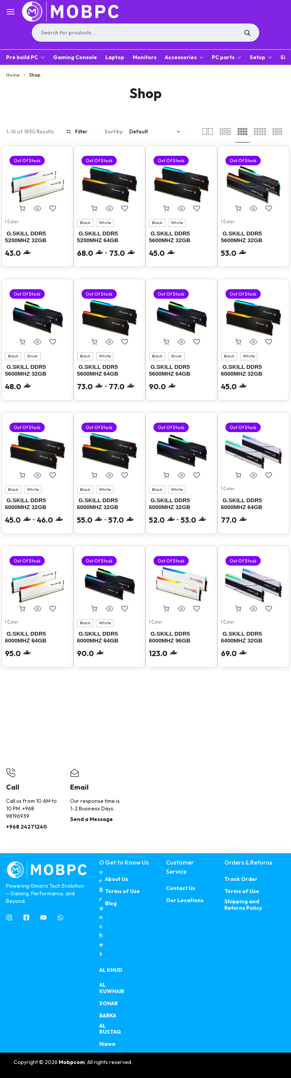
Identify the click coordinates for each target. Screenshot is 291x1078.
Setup (261, 57)
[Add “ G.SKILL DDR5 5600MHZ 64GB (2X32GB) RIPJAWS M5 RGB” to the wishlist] (124, 342)
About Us (116, 879)
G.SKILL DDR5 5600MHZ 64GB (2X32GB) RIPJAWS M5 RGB (108, 377)
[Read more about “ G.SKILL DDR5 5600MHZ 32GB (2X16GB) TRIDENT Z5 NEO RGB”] (238, 209)
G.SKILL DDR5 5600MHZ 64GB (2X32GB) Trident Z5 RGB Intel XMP (176, 377)
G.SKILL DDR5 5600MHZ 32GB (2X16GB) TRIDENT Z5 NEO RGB (251, 243)
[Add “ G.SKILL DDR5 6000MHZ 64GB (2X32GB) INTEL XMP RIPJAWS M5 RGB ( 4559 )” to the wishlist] (52, 609)
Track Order (241, 879)
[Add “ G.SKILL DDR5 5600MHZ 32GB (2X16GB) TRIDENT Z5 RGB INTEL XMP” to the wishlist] (52, 342)
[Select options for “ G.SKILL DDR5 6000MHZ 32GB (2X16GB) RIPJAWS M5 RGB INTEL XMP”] (94, 475)
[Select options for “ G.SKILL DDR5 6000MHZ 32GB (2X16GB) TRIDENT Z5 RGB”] (166, 475)
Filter (77, 131)
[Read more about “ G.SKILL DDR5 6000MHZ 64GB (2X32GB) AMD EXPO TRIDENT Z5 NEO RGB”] (238, 475)
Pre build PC (25, 57)
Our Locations (184, 900)
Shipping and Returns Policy (243, 904)
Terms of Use (122, 891)
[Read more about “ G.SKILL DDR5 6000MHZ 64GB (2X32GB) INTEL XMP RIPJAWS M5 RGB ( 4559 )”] (22, 609)
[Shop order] (156, 131)
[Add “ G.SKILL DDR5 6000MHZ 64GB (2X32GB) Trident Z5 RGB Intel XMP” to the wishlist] (124, 609)
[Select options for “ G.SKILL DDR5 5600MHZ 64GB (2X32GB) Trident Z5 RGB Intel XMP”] (166, 342)
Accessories (184, 57)
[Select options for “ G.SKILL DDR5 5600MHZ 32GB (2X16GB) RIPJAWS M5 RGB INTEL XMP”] (166, 209)
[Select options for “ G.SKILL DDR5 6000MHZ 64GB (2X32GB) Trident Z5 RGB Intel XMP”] (94, 609)
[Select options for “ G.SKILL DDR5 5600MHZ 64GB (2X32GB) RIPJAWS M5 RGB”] (94, 342)
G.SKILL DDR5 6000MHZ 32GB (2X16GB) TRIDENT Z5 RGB (179, 510)
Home (13, 75)
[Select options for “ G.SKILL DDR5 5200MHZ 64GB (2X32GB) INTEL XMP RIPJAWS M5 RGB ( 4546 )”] (94, 209)
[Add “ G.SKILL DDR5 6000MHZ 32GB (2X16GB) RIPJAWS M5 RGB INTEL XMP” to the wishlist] (124, 475)
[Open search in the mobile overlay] (145, 33)
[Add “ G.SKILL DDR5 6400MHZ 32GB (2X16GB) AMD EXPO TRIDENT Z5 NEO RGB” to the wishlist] (268, 609)
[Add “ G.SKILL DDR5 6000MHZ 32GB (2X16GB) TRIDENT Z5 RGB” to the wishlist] (196, 475)
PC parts (226, 57)
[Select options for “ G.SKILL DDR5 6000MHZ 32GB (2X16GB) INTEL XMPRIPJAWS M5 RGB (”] (22, 475)
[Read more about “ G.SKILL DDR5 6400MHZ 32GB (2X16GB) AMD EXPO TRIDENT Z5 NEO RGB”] (238, 609)
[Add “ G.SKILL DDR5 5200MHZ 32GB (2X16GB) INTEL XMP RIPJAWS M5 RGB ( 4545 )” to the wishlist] (52, 209)
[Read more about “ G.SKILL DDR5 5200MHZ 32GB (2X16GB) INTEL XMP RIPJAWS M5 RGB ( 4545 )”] (22, 209)
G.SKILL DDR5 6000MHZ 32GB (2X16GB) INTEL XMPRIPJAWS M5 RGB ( (37, 510)
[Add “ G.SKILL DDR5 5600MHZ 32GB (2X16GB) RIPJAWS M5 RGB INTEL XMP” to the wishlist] (196, 209)
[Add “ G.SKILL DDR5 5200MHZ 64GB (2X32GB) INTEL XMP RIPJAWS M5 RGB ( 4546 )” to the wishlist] (124, 209)
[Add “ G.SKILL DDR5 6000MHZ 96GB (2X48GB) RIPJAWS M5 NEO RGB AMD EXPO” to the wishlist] (196, 609)
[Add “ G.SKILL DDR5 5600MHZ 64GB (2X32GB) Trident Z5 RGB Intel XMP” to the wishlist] (196, 342)
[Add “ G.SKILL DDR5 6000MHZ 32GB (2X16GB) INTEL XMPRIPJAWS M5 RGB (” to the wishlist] (52, 475)
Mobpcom (72, 1062)
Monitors (144, 57)
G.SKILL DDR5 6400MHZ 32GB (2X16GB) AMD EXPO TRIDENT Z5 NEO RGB (251, 643)
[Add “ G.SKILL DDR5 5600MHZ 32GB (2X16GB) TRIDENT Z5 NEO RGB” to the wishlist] (268, 209)
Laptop (114, 57)
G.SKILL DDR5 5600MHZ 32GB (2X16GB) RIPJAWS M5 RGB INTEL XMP (180, 243)
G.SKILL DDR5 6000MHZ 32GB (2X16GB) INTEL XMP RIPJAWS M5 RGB (249, 377)
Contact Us (180, 888)
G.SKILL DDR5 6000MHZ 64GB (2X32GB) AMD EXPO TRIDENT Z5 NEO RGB (251, 510)
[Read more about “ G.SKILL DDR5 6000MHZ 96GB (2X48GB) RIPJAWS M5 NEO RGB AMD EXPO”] (166, 609)
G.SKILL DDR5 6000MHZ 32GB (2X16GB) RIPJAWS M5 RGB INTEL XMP (108, 510)
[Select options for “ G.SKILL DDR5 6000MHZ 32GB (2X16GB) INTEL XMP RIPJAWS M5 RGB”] (238, 342)
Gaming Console (75, 57)
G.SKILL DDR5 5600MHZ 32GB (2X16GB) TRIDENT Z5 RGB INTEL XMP (35, 377)
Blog (111, 903)
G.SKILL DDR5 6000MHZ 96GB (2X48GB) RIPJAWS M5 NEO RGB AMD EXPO (180, 643)
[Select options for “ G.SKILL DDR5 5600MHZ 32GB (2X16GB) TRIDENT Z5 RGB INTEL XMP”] (22, 342)
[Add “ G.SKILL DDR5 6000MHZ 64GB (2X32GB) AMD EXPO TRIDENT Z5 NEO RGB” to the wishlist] (268, 475)
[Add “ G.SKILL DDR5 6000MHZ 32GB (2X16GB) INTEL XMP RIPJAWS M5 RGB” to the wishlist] (268, 342)
